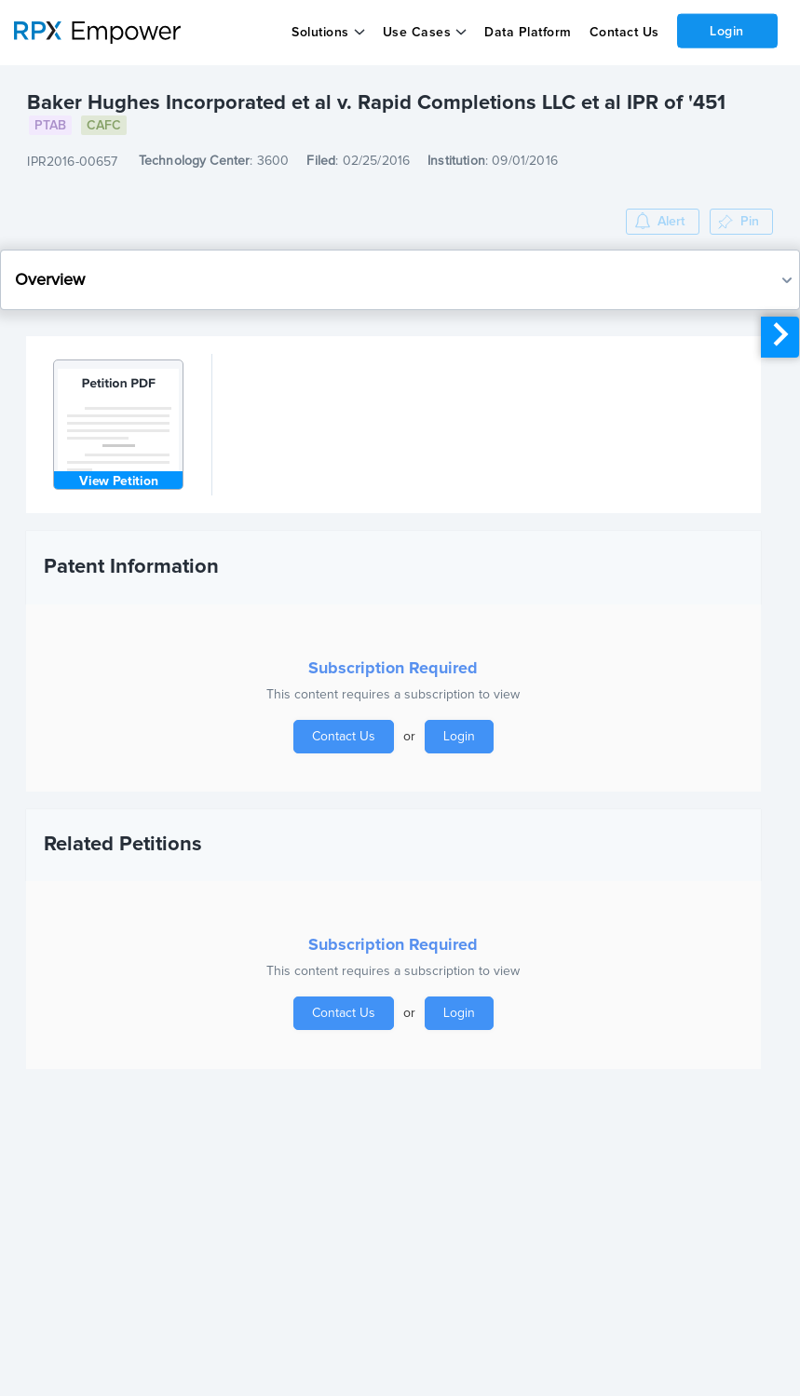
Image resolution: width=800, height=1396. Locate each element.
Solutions (320, 32)
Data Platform (528, 32)
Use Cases (417, 32)
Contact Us (623, 32)
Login (727, 30)
